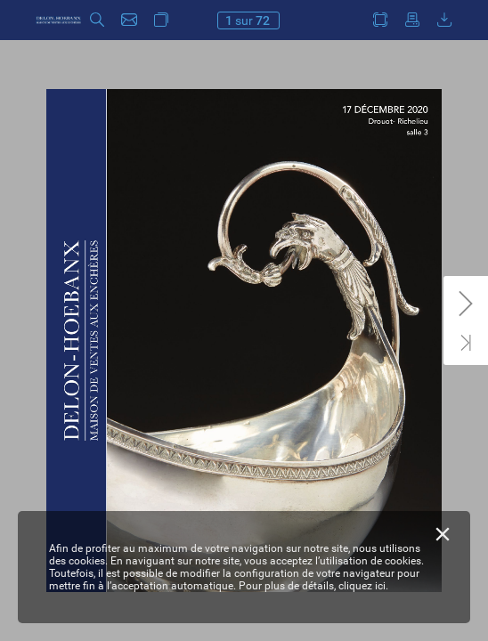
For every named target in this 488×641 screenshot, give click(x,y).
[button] (97, 20)
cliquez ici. (363, 586)
